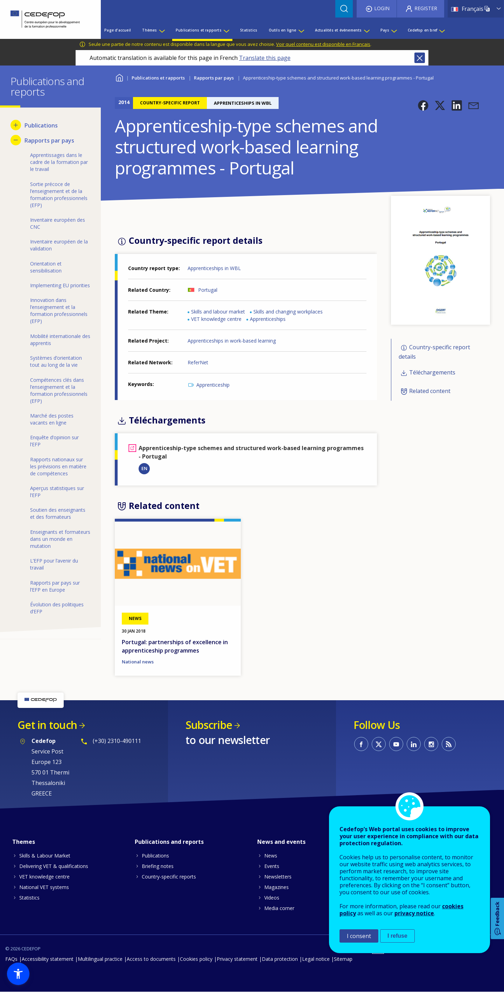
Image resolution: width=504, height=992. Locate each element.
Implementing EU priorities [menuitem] (60, 285)
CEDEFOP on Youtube (396, 744)
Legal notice (316, 959)
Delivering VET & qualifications (53, 866)
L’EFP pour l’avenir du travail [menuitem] (54, 564)
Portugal (207, 290)
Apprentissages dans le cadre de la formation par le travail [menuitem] (59, 162)
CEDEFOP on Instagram (431, 744)
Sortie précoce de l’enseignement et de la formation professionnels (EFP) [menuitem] (59, 194)
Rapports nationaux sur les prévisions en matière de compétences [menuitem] (58, 466)
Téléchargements (432, 373)
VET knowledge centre (216, 319)
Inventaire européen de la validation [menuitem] (59, 245)
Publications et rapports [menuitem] (199, 30)
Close (419, 58)
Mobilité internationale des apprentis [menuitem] (60, 339)
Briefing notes (158, 866)
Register (425, 8)
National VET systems (44, 887)
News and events (281, 842)
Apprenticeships (268, 319)
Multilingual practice (100, 959)
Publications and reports (169, 842)
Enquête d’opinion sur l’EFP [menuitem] (54, 441)
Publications (155, 855)
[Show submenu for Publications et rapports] (226, 30)
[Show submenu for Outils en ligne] (301, 30)
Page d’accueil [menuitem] (117, 30)
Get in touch (47, 725)
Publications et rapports (158, 78)
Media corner (279, 908)
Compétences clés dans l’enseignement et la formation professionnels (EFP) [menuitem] (59, 390)
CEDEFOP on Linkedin (414, 744)
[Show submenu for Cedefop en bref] (441, 30)
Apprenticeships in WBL (214, 268)
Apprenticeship (213, 384)
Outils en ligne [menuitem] (282, 30)
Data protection (280, 959)
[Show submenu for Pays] (393, 30)
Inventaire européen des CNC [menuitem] (57, 223)
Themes (23, 842)
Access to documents (151, 959)
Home (119, 77)
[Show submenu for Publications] (15, 125)
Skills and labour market (218, 311)
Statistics (29, 897)
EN (144, 468)
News (270, 855)
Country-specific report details (434, 351)
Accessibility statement (48, 959)
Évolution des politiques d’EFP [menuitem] (57, 608)
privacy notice (414, 913)
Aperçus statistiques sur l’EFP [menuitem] (57, 491)
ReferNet (198, 362)
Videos (271, 897)
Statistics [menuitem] (248, 30)
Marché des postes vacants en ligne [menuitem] (52, 419)
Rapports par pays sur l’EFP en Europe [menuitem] (55, 586)
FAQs (11, 959)
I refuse (397, 936)
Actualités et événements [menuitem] (338, 30)
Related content (429, 391)
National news (138, 662)
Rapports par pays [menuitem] (49, 140)
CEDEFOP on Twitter (379, 744)
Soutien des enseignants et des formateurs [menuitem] (57, 513)
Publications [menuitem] (41, 125)
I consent (359, 936)
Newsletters (278, 876)
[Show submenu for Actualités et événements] (366, 30)
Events (271, 866)
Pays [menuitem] (384, 30)
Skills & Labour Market (44, 855)
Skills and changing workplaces (288, 311)
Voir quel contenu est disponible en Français (323, 44)
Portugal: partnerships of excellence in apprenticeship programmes (175, 646)
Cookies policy (196, 959)
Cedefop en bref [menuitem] (422, 30)
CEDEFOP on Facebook (361, 744)
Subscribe (209, 725)
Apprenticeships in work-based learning (232, 340)
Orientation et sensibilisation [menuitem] (46, 267)
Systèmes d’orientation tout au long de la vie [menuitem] (56, 361)
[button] (423, 105)
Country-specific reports (169, 876)
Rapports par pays (214, 78)
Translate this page (264, 58)
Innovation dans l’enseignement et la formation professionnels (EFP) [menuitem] (59, 310)
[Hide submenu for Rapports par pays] (15, 140)
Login (382, 8)
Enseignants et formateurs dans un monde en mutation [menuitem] (60, 539)
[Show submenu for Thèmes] (161, 30)
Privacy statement (237, 959)
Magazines (276, 887)
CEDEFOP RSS (449, 744)
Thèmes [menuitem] (149, 30)
